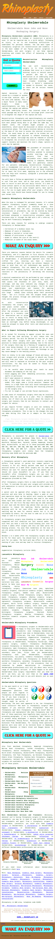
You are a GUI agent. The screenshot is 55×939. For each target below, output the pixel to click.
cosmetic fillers (9, 843)
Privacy (52, 923)
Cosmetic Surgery (44, 875)
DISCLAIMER (49, 17)
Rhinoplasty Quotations (12, 877)
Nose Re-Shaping (33, 877)
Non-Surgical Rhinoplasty (31, 886)
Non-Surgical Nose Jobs (42, 888)
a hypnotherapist (9, 834)
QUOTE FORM (48, 674)
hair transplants (10, 828)
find (9, 746)
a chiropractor (31, 826)
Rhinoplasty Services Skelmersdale (23, 768)
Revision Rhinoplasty (10, 886)
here (18, 869)
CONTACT (41, 17)
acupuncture (31, 841)
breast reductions (23, 830)
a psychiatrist (32, 832)
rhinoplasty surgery (10, 578)
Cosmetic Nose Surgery (31, 873)
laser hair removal (41, 843)
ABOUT (35, 17)
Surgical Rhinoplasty (22, 875)
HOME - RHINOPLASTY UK (27, 917)
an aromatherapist (22, 838)
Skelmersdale (44, 436)
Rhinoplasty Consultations (33, 881)
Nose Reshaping (14, 873)
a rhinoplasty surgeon (40, 821)
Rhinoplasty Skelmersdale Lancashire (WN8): (20, 36)
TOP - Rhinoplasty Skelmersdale (15, 906)
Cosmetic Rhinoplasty (20, 879)
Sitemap (3, 923)
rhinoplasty (6, 47)
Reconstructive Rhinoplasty (29, 892)
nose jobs (37, 588)
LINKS (29, 17)
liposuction (44, 828)
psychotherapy (20, 845)
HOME (24, 17)
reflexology (44, 836)
